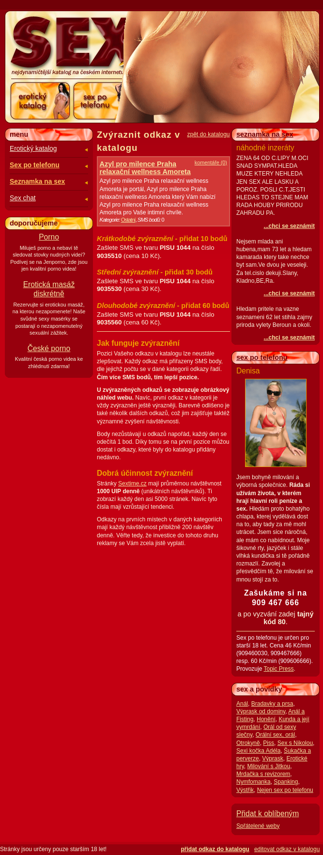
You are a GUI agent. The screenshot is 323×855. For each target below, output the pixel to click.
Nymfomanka (253, 781)
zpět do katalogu (208, 134)
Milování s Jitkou (268, 766)
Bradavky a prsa (272, 703)
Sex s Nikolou (295, 743)
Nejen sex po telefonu (285, 790)
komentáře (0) (211, 162)
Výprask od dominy (260, 711)
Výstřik (245, 790)
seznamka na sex (264, 134)
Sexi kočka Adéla (258, 750)
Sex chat (23, 198)
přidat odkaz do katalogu (215, 849)
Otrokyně (248, 743)
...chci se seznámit (289, 226)
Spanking (286, 781)
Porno (49, 237)
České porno (49, 348)
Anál (242, 703)
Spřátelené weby (257, 826)
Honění (266, 719)
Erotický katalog (33, 148)
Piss (268, 743)
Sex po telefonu (35, 165)
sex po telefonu (262, 357)
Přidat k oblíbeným (267, 813)
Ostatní (128, 220)
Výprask (272, 758)
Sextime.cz (132, 483)
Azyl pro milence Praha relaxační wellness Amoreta (145, 168)
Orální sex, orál (275, 734)
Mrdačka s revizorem (263, 774)
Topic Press (278, 668)
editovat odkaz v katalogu (287, 849)
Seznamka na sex (37, 181)
